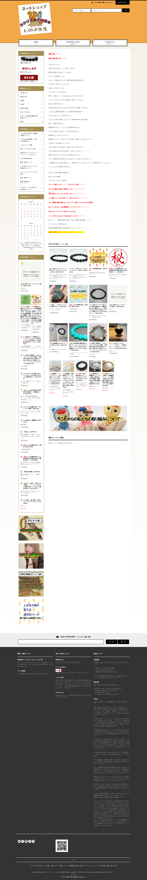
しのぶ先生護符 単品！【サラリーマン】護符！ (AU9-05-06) (32, 407)
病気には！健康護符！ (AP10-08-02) (32, 421)
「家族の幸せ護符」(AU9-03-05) (31, 471)
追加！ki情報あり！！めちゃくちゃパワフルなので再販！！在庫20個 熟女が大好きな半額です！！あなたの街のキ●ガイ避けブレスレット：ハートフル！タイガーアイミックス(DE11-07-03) (98, 347)
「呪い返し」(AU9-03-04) (29, 432)
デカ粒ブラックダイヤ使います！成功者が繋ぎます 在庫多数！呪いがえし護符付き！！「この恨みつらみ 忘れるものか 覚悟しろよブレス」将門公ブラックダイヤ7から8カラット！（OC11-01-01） (98, 309)
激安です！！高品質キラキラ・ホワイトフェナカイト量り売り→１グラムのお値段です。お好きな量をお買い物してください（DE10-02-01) (32, 340)
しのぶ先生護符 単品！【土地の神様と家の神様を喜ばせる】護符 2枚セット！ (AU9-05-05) (118, 270)
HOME (36, 43)
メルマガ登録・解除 (99, 2)
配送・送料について (52, 865)
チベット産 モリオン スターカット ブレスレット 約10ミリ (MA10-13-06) (78, 270)
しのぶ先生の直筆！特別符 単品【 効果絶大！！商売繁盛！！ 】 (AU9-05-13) (32, 391)
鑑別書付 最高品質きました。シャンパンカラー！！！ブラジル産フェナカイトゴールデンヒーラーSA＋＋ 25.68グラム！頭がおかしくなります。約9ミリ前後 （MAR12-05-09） (68, 380)
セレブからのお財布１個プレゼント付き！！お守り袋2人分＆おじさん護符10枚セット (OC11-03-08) (32, 376)
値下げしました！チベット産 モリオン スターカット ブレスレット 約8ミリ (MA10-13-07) (58, 270)
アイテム (122, 2)
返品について (63, 865)
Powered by (73, 876)
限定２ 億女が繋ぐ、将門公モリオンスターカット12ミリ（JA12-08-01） (32, 501)
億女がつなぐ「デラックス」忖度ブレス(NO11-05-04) (117, 305)
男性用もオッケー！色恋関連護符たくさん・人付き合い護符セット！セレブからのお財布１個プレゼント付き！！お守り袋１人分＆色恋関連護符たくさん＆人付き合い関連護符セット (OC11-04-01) (36, 315)
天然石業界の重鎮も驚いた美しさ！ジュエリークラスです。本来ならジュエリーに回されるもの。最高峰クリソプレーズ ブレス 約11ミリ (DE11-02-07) (78, 347)
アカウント (111, 2)
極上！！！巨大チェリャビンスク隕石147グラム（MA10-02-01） (58, 305)
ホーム (32, 865)
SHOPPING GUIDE (73, 43)
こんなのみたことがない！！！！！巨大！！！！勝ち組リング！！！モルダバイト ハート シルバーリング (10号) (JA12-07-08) (118, 346)
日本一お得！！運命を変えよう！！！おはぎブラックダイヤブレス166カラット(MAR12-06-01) (81, 377)
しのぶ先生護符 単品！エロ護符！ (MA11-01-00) (78, 305)
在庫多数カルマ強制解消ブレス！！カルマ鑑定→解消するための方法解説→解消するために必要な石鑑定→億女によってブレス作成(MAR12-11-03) (94, 378)
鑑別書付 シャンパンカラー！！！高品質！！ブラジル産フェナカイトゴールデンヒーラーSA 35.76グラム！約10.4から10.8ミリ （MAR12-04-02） (55, 378)
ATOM (115, 865)
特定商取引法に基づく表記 (75, 865)
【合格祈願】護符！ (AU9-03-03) (98, 269)
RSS (111, 865)
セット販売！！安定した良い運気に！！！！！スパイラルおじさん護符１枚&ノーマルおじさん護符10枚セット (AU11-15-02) (32, 486)
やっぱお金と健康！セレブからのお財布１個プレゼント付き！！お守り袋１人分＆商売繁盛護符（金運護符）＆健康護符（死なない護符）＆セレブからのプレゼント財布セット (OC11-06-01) (25, 314)
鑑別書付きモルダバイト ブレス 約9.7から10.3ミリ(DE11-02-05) (58, 345)
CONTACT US (110, 43)
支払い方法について (40, 865)
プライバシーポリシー (90, 865)
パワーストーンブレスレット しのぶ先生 (51, 872)
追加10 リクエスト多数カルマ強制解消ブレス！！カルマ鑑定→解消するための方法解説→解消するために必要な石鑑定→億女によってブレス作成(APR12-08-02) (108, 379)
